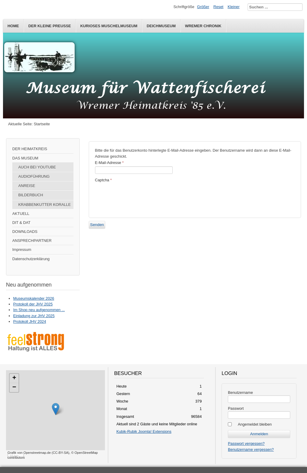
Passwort (236, 408)
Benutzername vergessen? (251, 449)
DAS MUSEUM (25, 158)
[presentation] (140, 197)
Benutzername (240, 392)
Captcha (103, 180)
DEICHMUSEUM (161, 26)
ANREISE (26, 185)
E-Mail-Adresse (109, 162)
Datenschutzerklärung (30, 259)
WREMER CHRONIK (203, 26)
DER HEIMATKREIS (29, 149)
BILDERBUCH (30, 195)
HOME (13, 26)
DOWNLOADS (24, 231)
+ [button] (14, 378)
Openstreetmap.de (37, 452)
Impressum (21, 249)
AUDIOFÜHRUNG (34, 176)
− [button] (14, 387)
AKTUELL (20, 213)
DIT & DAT (21, 222)
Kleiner (234, 6)
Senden (97, 224)
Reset (218, 6)
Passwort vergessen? (246, 443)
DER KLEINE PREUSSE (49, 26)
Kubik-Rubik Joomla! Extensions (143, 431)
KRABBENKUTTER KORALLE (44, 204)
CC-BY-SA (60, 452)
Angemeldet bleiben (255, 424)
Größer (203, 6)
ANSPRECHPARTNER (32, 240)
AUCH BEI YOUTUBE (37, 167)
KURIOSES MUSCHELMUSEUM (109, 26)
